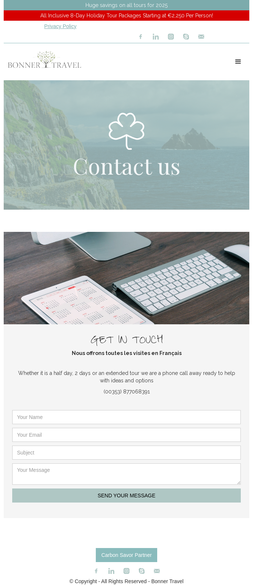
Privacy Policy (60, 26)
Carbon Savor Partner (126, 555)
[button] (238, 62)
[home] (42, 59)
